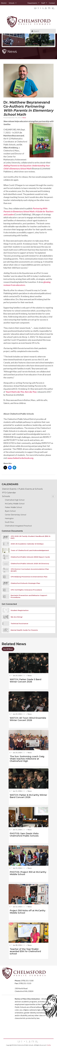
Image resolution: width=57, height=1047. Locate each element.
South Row (9, 522)
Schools (13, 3)
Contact (52, 3)
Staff (44, 3)
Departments (33, 3)
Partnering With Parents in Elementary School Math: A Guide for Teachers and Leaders (28, 211)
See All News (8, 649)
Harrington (9, 518)
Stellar (49, 1045)
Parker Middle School (13, 507)
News (24, 117)
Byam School (10, 511)
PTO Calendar (9, 492)
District (4, 3)
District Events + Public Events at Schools (22, 489)
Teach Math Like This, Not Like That (21, 392)
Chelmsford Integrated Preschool (18, 526)
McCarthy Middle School (14, 504)
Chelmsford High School (14, 500)
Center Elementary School (15, 515)
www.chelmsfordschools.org (20, 458)
